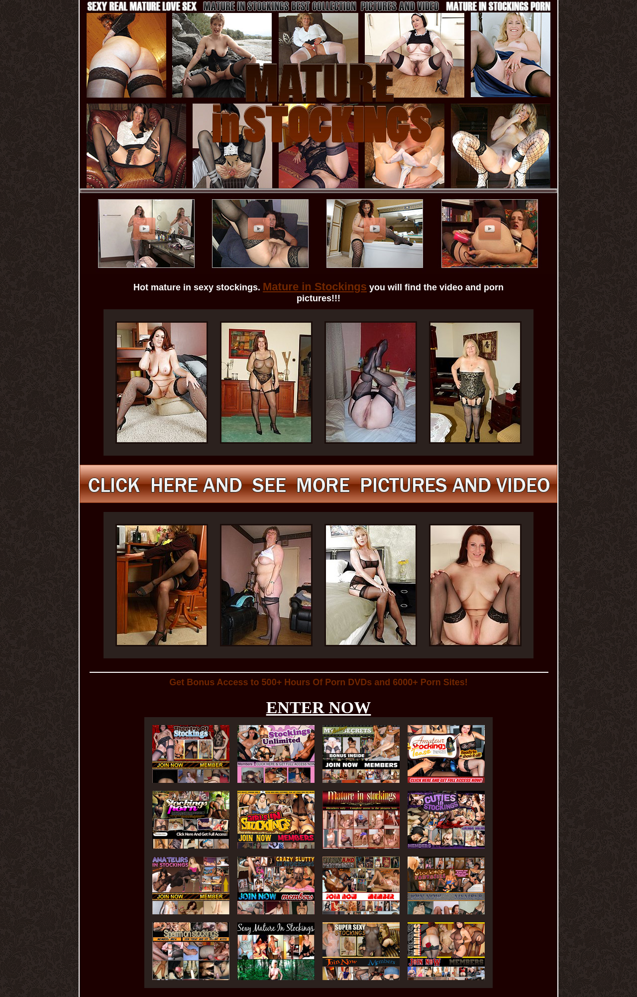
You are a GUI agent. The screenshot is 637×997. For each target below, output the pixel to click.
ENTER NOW (318, 707)
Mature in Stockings (315, 286)
